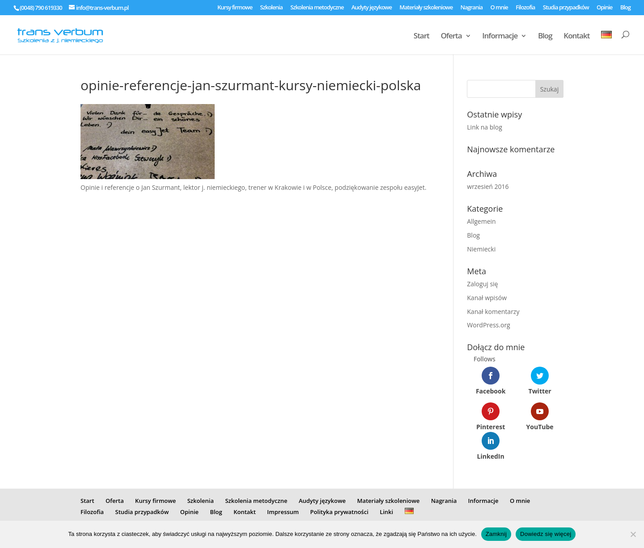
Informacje (499, 37)
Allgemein (481, 221)
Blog (625, 7)
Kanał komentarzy (493, 311)
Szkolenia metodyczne (316, 7)
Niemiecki (481, 249)
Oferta (451, 37)
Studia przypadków (566, 7)
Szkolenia (271, 7)
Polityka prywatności (339, 512)
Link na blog (484, 127)
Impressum (283, 512)
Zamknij (496, 534)
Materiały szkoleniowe (426, 7)
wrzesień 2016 (487, 186)
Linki (386, 512)
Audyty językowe (372, 7)
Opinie (604, 7)
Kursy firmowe (234, 7)
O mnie (499, 7)
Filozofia (525, 7)
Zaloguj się (482, 284)
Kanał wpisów (487, 297)
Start (421, 37)
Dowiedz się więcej (545, 534)
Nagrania (472, 7)
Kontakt (576, 37)
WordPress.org (488, 325)
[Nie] (632, 534)
